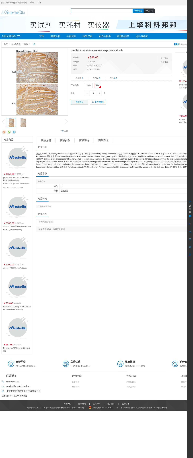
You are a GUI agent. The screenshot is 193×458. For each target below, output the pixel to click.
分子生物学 (105, 36)
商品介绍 (46, 140)
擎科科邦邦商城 (183, 44)
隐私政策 (82, 404)
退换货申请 (131, 387)
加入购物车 (98, 102)
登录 (32, 3)
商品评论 (84, 140)
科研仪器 (87, 36)
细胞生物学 (123, 36)
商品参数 (65, 140)
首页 (41, 36)
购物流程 (75, 387)
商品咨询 (103, 140)
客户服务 (111, 404)
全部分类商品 (11, 36)
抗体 (26, 44)
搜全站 (138, 11)
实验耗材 (55, 36)
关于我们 (67, 404)
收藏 (65, 131)
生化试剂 (71, 36)
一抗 (33, 44)
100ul (88, 85)
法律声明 (96, 404)
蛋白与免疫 (142, 36)
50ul (97, 85)
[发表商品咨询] (45, 229)
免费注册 (75, 382)
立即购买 (79, 102)
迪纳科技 (185, 387)
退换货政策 (131, 382)
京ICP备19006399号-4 (76, 408)
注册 (39, 3)
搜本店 (149, 11)
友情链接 (125, 404)
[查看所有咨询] (59, 229)
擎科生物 (185, 382)
